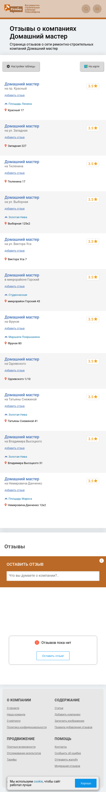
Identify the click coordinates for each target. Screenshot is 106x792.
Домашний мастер (22, 84)
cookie (36, 781)
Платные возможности (21, 746)
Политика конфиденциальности (27, 727)
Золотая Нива (18, 217)
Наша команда (16, 714)
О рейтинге (13, 720)
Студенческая (18, 295)
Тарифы (12, 759)
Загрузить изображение (69, 720)
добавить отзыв (15, 95)
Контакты (61, 746)
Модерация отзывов (67, 766)
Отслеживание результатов (24, 753)
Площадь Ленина (20, 103)
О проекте (13, 708)
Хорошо (87, 783)
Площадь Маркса (20, 498)
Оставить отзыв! (53, 656)
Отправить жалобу (66, 759)
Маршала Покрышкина (24, 337)
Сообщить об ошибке (68, 753)
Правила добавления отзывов (73, 727)
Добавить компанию (67, 714)
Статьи (59, 708)
